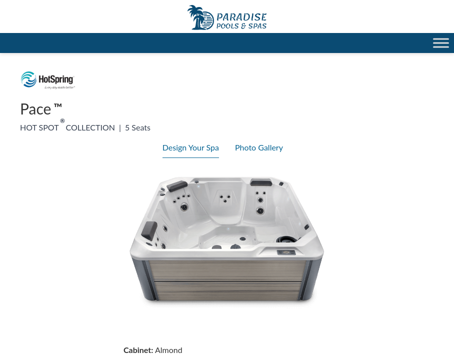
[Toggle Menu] (441, 43)
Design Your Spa (190, 147)
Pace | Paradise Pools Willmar (227, 17)
